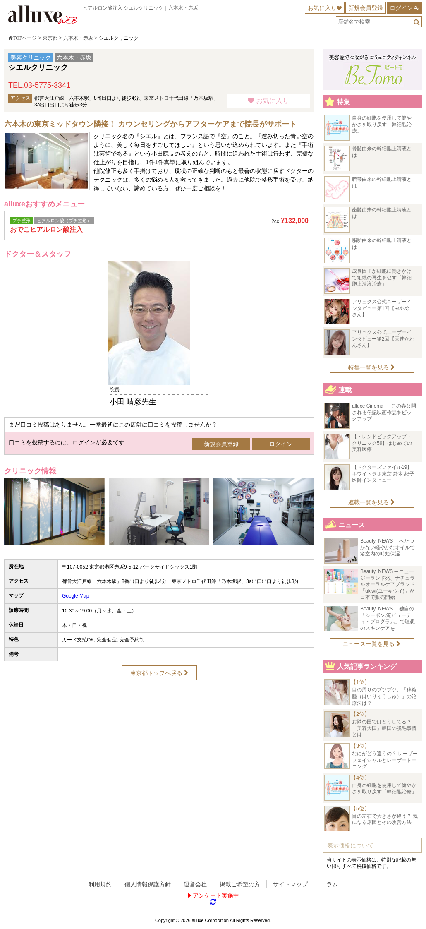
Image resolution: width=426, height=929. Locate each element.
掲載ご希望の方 (240, 884)
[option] (159, 334)
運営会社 (195, 884)
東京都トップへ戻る (159, 673)
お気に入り (322, 8)
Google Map (75, 596)
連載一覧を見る (371, 502)
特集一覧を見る (371, 367)
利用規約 (100, 884)
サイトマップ (290, 884)
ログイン (401, 8)
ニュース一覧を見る (371, 644)
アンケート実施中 (216, 895)
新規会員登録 (365, 8)
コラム (329, 884)
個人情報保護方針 (147, 884)
